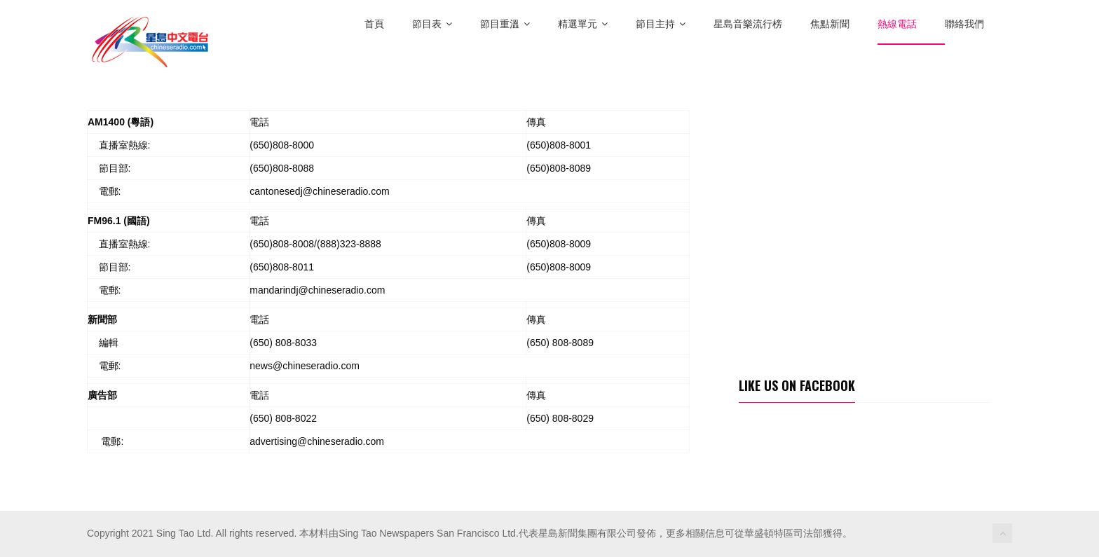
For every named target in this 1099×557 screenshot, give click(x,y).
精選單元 (583, 24)
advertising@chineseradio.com (317, 441)
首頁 (374, 24)
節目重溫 (505, 24)
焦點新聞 (829, 24)
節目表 (432, 24)
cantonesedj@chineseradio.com (319, 191)
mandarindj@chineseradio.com (317, 290)
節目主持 (660, 24)
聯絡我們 (964, 24)
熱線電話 (897, 24)
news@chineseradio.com (305, 365)
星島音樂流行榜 (748, 24)
